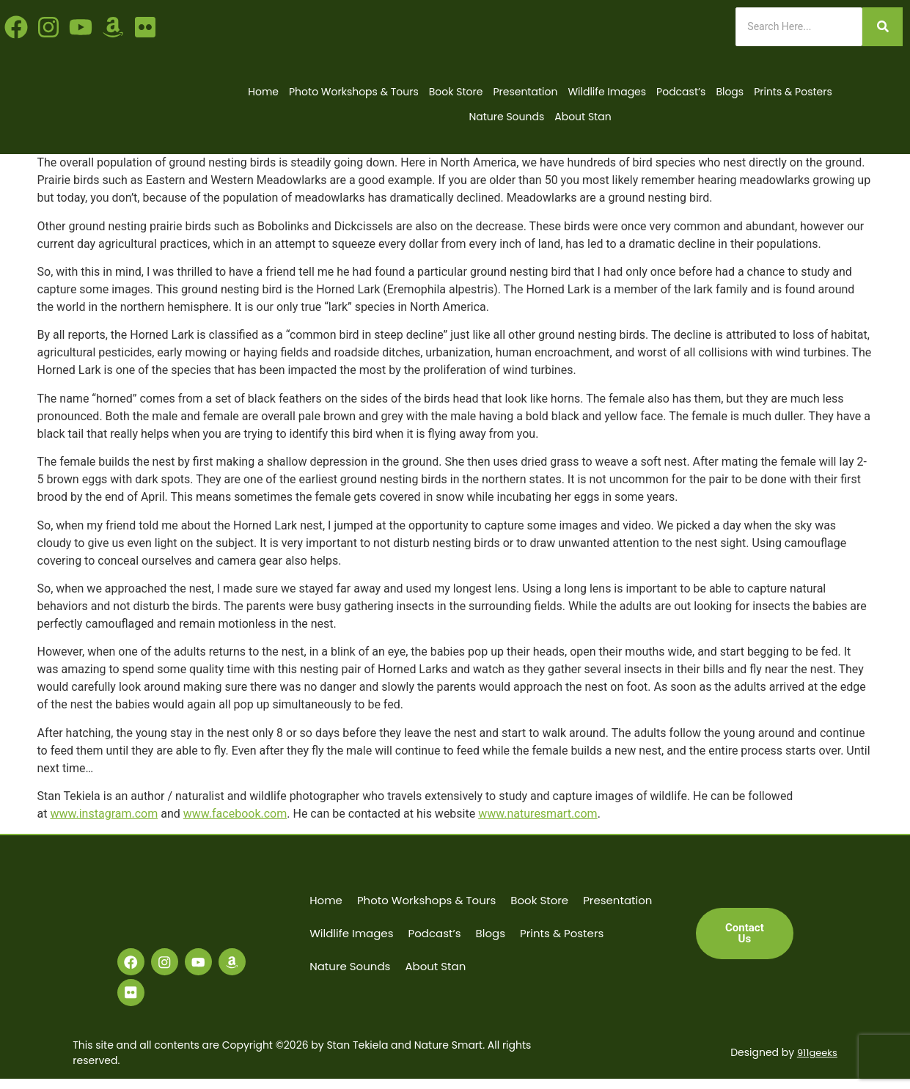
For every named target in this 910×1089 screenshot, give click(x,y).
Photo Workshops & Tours (354, 91)
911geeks (815, 1062)
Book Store (456, 91)
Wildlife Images (607, 91)
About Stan (582, 116)
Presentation (525, 91)
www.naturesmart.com (537, 814)
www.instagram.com (104, 814)
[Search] (798, 26)
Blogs (730, 91)
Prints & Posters (793, 91)
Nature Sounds (506, 116)
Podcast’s (680, 91)
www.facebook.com (235, 814)
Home (263, 91)
